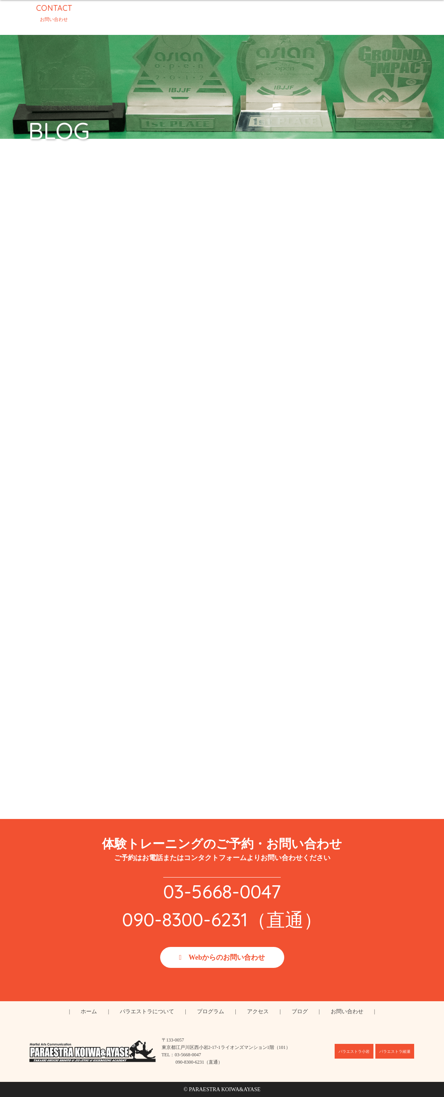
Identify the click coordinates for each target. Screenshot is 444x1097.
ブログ (300, 1011)
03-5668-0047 (222, 891)
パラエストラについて (147, 1011)
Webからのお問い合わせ (226, 957)
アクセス (258, 1011)
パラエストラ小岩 (354, 1051)
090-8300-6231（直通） (222, 919)
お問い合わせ (347, 1011)
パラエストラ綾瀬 (394, 1051)
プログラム (210, 1011)
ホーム (89, 1011)
